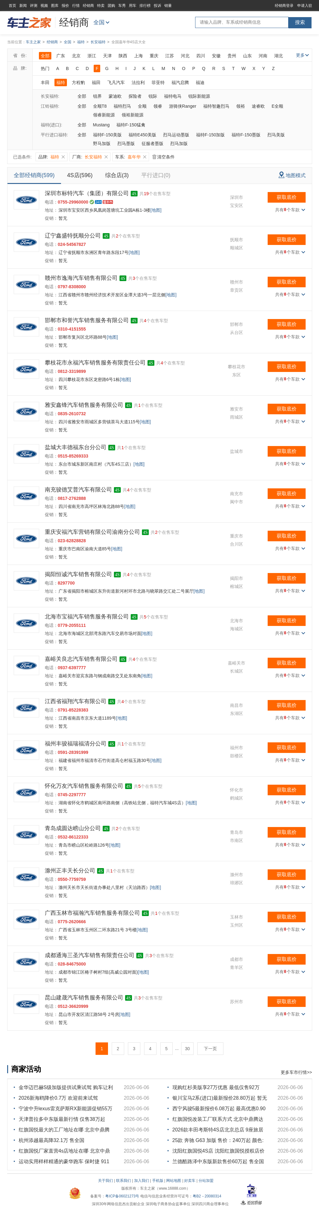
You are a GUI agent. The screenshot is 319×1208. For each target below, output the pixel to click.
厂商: (90, 156)
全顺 (142, 106)
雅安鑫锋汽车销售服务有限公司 (84, 405)
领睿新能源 (104, 114)
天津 (107, 55)
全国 (99, 22)
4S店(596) (80, 175)
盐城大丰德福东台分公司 (75, 447)
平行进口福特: (54, 134)
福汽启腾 (180, 82)
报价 (65, 5)
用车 (132, 5)
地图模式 (292, 175)
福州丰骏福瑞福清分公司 (75, 743)
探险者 (135, 96)
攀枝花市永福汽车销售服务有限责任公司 (95, 363)
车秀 (122, 5)
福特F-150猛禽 (130, 124)
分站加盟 (206, 1180)
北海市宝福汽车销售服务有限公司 (87, 616)
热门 (45, 68)
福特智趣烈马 (216, 106)
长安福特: (50, 96)
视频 (44, 5)
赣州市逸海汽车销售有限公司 (81, 278)
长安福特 (98, 42)
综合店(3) (117, 175)
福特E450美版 (142, 134)
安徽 (216, 55)
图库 (55, 5)
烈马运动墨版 (176, 134)
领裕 (240, 106)
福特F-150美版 (107, 134)
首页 (12, 5)
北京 (76, 55)
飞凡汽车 (116, 82)
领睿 (157, 106)
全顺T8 (100, 106)
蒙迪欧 (115, 96)
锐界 (97, 96)
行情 (76, 5)
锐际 (152, 96)
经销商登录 (284, 5)
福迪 (200, 82)
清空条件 (163, 156)
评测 (33, 5)
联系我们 (123, 1180)
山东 (247, 55)
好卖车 (189, 1180)
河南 (263, 55)
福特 (81, 42)
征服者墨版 (152, 143)
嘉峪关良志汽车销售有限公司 (81, 659)
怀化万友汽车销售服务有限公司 (84, 786)
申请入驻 (304, 5)
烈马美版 (276, 134)
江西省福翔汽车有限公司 (75, 701)
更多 (302, 55)
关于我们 (105, 1180)
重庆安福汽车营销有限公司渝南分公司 (92, 532)
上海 (138, 55)
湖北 (278, 55)
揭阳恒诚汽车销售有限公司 (78, 574)
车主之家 (33, 42)
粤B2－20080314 (207, 1196)
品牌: (51, 156)
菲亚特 (158, 82)
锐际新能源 (199, 96)
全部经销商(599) (34, 175)
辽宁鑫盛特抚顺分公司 (73, 236)
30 (187, 1048)
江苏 (169, 55)
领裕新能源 (132, 114)
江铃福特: (50, 106)
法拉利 (138, 82)
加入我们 (141, 1180)
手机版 (157, 1180)
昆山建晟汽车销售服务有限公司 (84, 997)
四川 (200, 55)
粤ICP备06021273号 (122, 1196)
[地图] (156, 210)
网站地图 (173, 1180)
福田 (96, 82)
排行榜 (145, 5)
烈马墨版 (126, 143)
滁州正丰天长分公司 (70, 870)
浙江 (91, 55)
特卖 (101, 5)
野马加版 (101, 143)
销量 (168, 5)
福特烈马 (122, 106)
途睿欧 (258, 106)
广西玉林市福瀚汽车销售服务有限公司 (92, 913)
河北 (185, 55)
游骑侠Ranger (182, 106)
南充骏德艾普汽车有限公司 (78, 489)
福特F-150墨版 (246, 134)
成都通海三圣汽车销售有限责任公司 (89, 955)
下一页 (210, 1048)
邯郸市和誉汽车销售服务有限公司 (87, 320)
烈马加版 (179, 143)
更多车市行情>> (296, 1072)
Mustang (101, 124)
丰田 (45, 82)
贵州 (232, 55)
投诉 (157, 5)
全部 (45, 55)
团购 (111, 5)
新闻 (23, 5)
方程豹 (78, 82)
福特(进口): (51, 124)
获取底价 (287, 197)
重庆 (154, 55)
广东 (60, 55)
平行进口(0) (156, 175)
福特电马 (172, 96)
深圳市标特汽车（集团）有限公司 (87, 193)
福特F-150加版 (210, 134)
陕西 (123, 55)
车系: (130, 156)
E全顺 (277, 106)
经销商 (88, 5)
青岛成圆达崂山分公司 (73, 828)
